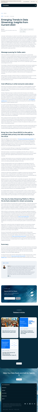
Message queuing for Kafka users (13, 51)
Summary (4, 243)
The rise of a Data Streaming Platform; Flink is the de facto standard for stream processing (17, 199)
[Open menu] (35, 5)
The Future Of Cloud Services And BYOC (26, 137)
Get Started (19, 378)
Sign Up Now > (32, 1)
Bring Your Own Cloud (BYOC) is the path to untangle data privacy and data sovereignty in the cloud (17, 133)
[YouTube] (25, 402)
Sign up (18, 297)
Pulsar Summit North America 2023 (19, 234)
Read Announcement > (26, 1)
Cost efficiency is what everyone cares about (17, 83)
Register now (4, 256)
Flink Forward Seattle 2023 (23, 215)
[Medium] (34, 402)
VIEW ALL (19, 362)
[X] (27, 402)
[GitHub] (32, 402)
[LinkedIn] (29, 402)
